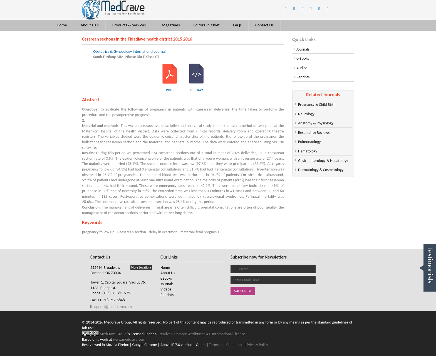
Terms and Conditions (226, 344)
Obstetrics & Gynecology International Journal (129, 51)
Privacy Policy (257, 344)
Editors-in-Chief (207, 24)
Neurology (306, 114)
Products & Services (130, 24)
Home (62, 24)
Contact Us (264, 24)
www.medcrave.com (129, 339)
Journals (302, 49)
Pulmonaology (309, 141)
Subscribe (243, 291)
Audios (301, 68)
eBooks (166, 278)
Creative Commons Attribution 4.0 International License (201, 334)
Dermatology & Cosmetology (320, 169)
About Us (90, 24)
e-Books (302, 58)
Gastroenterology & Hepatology (323, 160)
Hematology (307, 151)
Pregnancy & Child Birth (317, 104)
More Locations (141, 267)
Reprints (302, 77)
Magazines (171, 24)
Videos (165, 289)
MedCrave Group (113, 334)
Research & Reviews (314, 132)
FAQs (237, 24)
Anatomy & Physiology (315, 123)
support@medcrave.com (112, 306)
